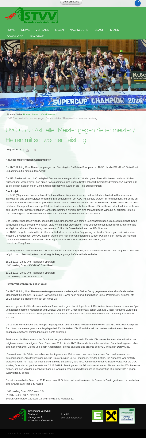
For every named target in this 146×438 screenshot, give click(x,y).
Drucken (27, 150)
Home (26, 114)
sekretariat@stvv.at (71, 417)
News (35, 114)
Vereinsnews (48, 114)
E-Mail (34, 150)
